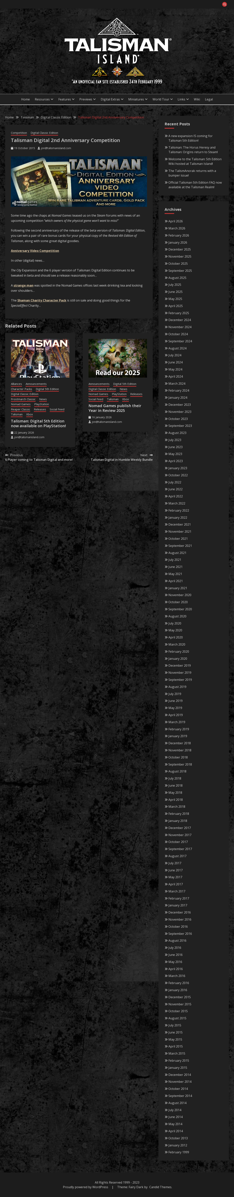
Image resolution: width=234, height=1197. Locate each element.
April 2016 (175, 969)
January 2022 (177, 517)
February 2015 (178, 1060)
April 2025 (175, 306)
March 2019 (176, 722)
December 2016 (179, 912)
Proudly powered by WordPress (86, 1187)
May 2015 (175, 1039)
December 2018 (179, 743)
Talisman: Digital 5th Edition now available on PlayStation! (38, 423)
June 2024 (175, 362)
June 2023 (175, 447)
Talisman (17, 414)
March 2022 (176, 503)
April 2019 (175, 715)
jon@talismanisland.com (56, 148)
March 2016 (176, 976)
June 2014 (175, 1117)
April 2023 (175, 461)
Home (25, 99)
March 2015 (176, 1053)
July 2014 (174, 1110)
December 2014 (179, 1075)
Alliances (16, 384)
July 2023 (174, 440)
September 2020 (180, 609)
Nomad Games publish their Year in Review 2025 (115, 408)
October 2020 (178, 602)
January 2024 (177, 397)
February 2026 (178, 235)
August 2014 (177, 1103)
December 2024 (179, 320)
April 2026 (175, 221)
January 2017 (177, 905)
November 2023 (179, 412)
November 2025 (179, 256)
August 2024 (177, 348)
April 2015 (175, 1046)
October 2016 (178, 926)
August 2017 (177, 856)
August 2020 (177, 616)
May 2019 (175, 708)
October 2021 (178, 538)
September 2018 (180, 764)
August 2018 (177, 771)
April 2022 (175, 496)
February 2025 (178, 313)
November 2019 (179, 672)
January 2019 (177, 736)
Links (181, 99)
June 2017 (175, 870)
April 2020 (175, 637)
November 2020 (179, 595)
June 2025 (175, 292)
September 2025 (180, 271)
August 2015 (177, 1018)
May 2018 (175, 792)
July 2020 (174, 623)
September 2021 (180, 546)
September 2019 (180, 680)
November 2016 (179, 919)
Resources (42, 99)
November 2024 (179, 327)
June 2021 (175, 567)
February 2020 (178, 651)
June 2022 (175, 489)
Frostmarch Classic (23, 399)
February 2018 (178, 814)
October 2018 (178, 757)
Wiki (197, 99)
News (43, 399)
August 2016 (177, 940)
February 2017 (178, 898)
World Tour (161, 99)
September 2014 (180, 1096)
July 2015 (174, 1025)
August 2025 (177, 278)
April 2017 (175, 884)
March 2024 (176, 383)
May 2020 (175, 630)
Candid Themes (160, 1187)
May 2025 (175, 299)
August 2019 (177, 687)
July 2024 (174, 355)
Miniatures (136, 99)
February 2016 (178, 983)
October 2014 (178, 1089)
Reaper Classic (20, 409)
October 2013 (178, 1138)
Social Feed (57, 409)
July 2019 (174, 694)
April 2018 (175, 800)
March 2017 (176, 891)
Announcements (36, 384)
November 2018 (179, 750)
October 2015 (178, 1011)
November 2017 (179, 835)
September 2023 (180, 426)
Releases (40, 409)
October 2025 (178, 263)
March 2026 (176, 228)
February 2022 (178, 510)
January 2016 (177, 990)
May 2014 (175, 1124)
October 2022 (178, 475)
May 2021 (175, 574)
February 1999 (178, 1152)
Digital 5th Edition (47, 389)
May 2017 (175, 877)
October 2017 (178, 842)
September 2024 (180, 341)
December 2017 (179, 828)
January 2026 (177, 242)
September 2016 (180, 934)
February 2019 (178, 729)
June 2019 (175, 701)
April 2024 (175, 376)
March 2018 (176, 806)
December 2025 (179, 249)
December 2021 (179, 524)
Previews (85, 99)
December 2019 (179, 665)
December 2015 (179, 997)
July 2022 (174, 482)
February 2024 (178, 390)
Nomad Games (21, 404)
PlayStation (41, 404)
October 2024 (178, 334)
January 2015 (177, 1068)
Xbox (29, 414)
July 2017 (174, 863)
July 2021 (174, 560)
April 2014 (175, 1131)
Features (64, 99)
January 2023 (177, 468)
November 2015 (179, 1004)
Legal (209, 99)
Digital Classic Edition (44, 133)
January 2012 (177, 1145)
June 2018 (175, 785)
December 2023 (179, 405)
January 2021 (177, 588)
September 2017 (180, 849)
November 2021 (179, 531)
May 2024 (175, 369)
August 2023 (177, 433)
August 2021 (177, 553)
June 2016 (175, 955)
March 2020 (176, 644)
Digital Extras (110, 99)
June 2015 (175, 1032)
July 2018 (174, 778)
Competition (19, 133)
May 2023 (175, 454)
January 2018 (177, 821)
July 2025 (174, 285)
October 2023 (178, 419)
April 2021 (175, 581)
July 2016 (174, 948)
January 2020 (177, 658)
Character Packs (21, 389)
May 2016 (175, 962)
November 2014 (179, 1082)
